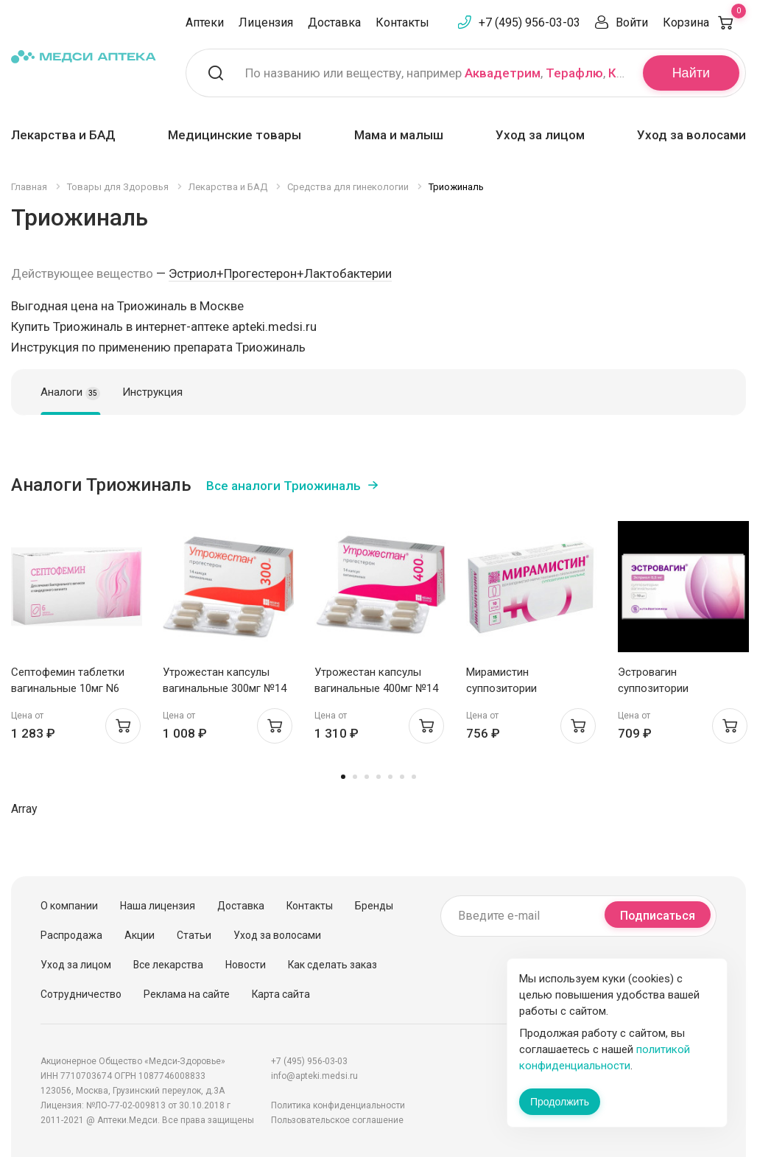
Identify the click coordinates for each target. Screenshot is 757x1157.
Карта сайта (281, 994)
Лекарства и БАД (63, 134)
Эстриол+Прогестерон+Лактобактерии (280, 273)
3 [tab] (367, 777)
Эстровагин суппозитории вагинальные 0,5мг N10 (676, 688)
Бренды (374, 906)
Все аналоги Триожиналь (283, 485)
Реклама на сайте (187, 994)
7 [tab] (414, 777)
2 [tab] (355, 777)
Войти (632, 22)
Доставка (334, 22)
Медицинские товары (234, 134)
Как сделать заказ (332, 965)
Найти (691, 73)
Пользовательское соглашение (337, 1120)
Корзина (704, 22)
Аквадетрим (503, 73)
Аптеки (205, 22)
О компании (69, 906)
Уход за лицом (540, 134)
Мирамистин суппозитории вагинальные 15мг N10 (523, 688)
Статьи (194, 935)
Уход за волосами (691, 134)
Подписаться (657, 916)
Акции (139, 935)
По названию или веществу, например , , (434, 73)
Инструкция (152, 392)
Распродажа (71, 935)
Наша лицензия (157, 906)
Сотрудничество (81, 994)
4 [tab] (378, 777)
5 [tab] (390, 777)
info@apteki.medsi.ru (314, 1076)
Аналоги (70, 392)
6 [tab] (402, 777)
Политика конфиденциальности (338, 1105)
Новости (245, 965)
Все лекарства (168, 965)
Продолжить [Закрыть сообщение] (559, 1102)
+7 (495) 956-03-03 (529, 22)
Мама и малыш (398, 134)
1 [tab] (343, 777)
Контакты (402, 22)
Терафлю (574, 73)
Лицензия (266, 22)
